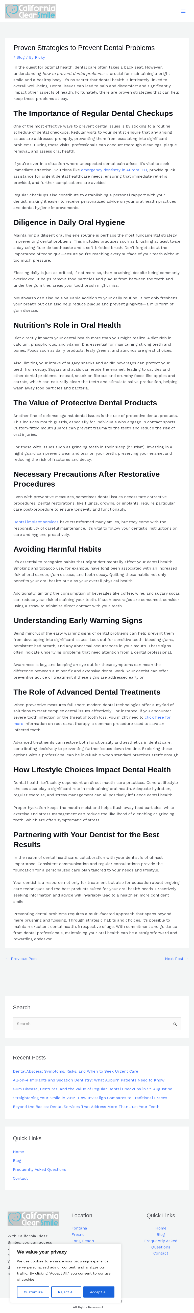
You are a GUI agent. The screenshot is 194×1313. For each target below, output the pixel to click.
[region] (65, 1273)
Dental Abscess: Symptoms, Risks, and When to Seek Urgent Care (75, 1071)
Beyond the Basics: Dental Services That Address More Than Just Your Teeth (86, 1106)
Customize (33, 1292)
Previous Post (21, 958)
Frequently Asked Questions (39, 1169)
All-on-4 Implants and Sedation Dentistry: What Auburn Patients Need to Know (88, 1080)
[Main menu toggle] (183, 11)
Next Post (177, 958)
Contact (20, 1178)
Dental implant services (36, 522)
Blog (20, 57)
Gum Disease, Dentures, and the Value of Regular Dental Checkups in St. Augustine (92, 1089)
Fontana (79, 1228)
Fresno (78, 1234)
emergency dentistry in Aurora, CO (114, 170)
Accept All (99, 1292)
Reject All (66, 1292)
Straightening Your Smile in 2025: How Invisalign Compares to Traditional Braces (90, 1098)
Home (18, 1152)
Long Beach (82, 1241)
